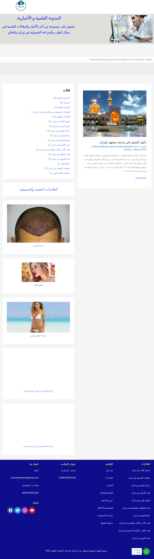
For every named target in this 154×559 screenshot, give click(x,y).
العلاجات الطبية (63, 117)
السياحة (143, 146)
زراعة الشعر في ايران (60, 131)
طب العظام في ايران (61, 154)
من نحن (109, 470)
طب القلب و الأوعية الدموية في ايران (134, 530)
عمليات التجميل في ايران (59, 168)
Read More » (140, 177)
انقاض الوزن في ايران (140, 500)
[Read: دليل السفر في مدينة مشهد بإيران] (114, 113)
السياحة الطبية (63, 107)
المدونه (110, 485)
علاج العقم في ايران (141, 515)
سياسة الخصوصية (105, 515)
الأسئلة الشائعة (106, 493)
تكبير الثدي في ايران (61, 126)
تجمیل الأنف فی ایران (61, 121)
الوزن (32, 335)
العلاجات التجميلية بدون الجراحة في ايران (52, 112)
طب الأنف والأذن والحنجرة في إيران (54, 149)
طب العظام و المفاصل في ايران (136, 508)
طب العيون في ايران (61, 159)
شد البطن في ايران (62, 135)
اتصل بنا (109, 477)
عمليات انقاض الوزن (61, 173)
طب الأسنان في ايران (60, 145)
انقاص (38, 335)
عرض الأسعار (107, 500)
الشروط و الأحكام (105, 508)
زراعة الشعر (38, 245)
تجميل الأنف (38, 285)
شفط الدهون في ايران (60, 140)
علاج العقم (65, 163)
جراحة (44, 335)
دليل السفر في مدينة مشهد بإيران (123, 142)
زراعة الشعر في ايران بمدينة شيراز (38, 391)
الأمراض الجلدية (63, 98)
